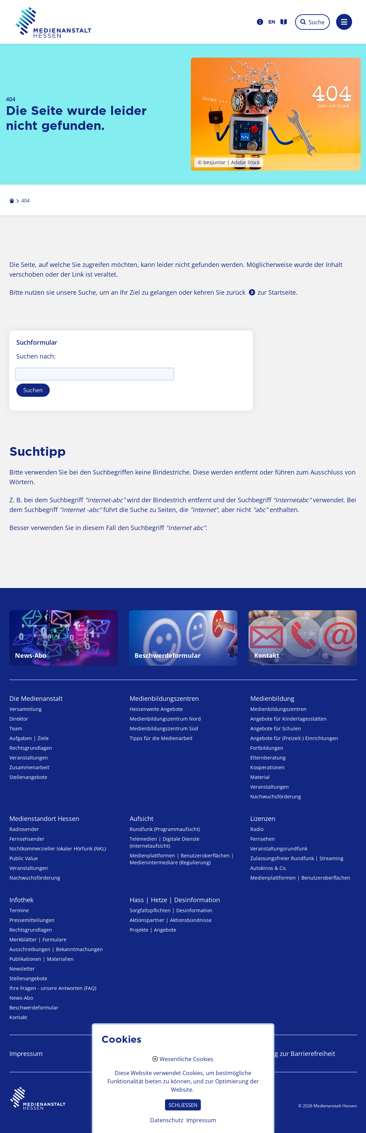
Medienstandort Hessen (44, 818)
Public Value (23, 858)
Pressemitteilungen (32, 920)
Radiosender (24, 829)
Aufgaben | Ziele (29, 738)
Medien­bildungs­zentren (164, 698)
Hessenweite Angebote (156, 709)
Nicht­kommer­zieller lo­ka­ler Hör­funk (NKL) (57, 848)
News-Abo (21, 997)
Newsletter (22, 968)
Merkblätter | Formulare (37, 939)
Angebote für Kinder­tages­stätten (288, 718)
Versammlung (25, 709)
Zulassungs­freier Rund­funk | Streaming (296, 858)
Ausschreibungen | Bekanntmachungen (56, 949)
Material (260, 777)
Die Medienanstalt (36, 698)
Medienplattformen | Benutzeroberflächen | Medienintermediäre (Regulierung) (182, 859)
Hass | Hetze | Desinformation (175, 900)
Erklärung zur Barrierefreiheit (292, 1053)
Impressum (26, 1053)
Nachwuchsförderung (275, 796)
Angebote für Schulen (275, 728)
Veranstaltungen (28, 757)
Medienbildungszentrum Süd (164, 728)
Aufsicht (141, 818)
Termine (19, 910)
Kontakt (18, 1017)
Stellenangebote (28, 777)
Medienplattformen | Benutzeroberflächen (300, 877)
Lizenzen (262, 818)
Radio (256, 829)
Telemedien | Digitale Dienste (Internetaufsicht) (165, 842)
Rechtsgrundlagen (30, 748)
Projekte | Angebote (153, 929)
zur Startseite (277, 292)
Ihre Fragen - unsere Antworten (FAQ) (52, 988)
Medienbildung (272, 698)
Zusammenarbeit (29, 767)
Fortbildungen (266, 748)
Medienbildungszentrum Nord (165, 718)
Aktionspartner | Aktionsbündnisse (171, 920)
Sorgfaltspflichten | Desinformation (171, 910)
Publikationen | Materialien (41, 959)
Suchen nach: (36, 356)
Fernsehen (262, 839)
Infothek (21, 900)
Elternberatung (268, 757)
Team (15, 728)
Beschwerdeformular (33, 1007)
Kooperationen (267, 767)
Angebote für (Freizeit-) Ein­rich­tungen (294, 738)
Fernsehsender (26, 839)
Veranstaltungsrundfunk (278, 848)
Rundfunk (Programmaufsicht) (165, 829)
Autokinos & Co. (268, 868)
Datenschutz (148, 1053)
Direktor (18, 718)
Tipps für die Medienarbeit (161, 738)
